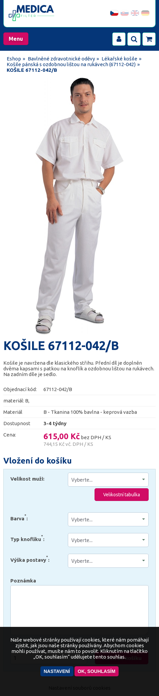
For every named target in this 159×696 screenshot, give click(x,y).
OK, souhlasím (97, 671)
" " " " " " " (108, 519)
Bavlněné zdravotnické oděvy (61, 58)
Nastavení (57, 671)
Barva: (19, 517)
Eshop (14, 58)
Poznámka (23, 580)
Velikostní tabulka (121, 494)
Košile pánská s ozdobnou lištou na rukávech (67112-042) (71, 64)
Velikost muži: (27, 479)
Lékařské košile (119, 58)
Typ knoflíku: (27, 538)
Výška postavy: (29, 558)
